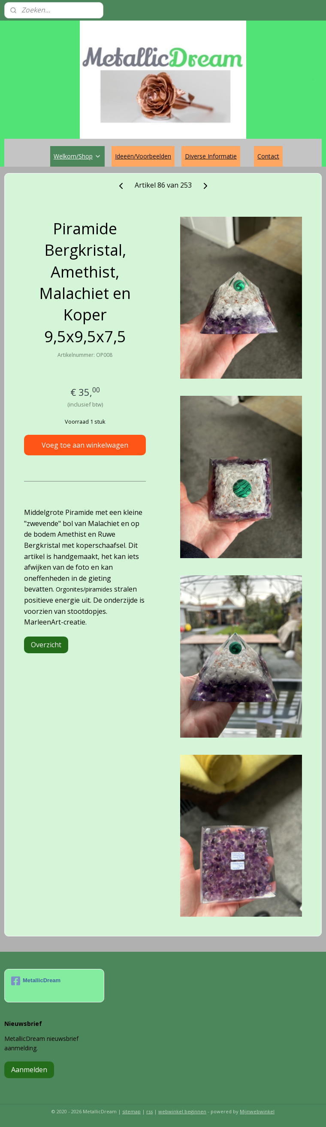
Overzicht (46, 644)
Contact (268, 156)
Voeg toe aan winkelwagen (85, 445)
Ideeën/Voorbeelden (143, 156)
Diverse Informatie (211, 156)
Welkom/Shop (77, 156)
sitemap (131, 1111)
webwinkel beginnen (182, 1111)
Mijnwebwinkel (257, 1111)
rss (149, 1111)
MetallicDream (35, 981)
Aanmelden (29, 1069)
